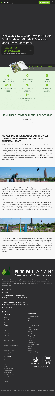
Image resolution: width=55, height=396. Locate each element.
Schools (30, 346)
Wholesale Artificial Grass (10, 350)
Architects (30, 323)
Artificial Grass (31, 319)
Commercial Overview (33, 317)
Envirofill (6, 330)
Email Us (6, 293)
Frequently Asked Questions (10, 353)
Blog (5, 322)
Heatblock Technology (9, 340)
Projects (30, 321)
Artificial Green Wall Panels (34, 353)
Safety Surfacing (32, 351)
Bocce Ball (30, 334)
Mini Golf (30, 332)
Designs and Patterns (33, 336)
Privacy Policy (26, 390)
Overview (6, 360)
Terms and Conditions (42, 390)
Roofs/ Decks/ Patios (9, 368)
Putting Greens (31, 342)
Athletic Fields (31, 349)
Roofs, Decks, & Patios (33, 344)
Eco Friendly (7, 338)
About (5, 317)
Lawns (29, 327)
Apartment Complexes (33, 325)
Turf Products (7, 328)
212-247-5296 (7, 289)
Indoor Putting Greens (33, 329)
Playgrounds (31, 338)
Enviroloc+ (6, 335)
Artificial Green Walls (9, 377)
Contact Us (6, 320)
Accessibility (33, 390)
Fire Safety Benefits (8, 333)
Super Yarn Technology (9, 348)
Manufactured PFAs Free (9, 343)
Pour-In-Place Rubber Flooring (11, 345)
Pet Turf (30, 340)
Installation (6, 381)
